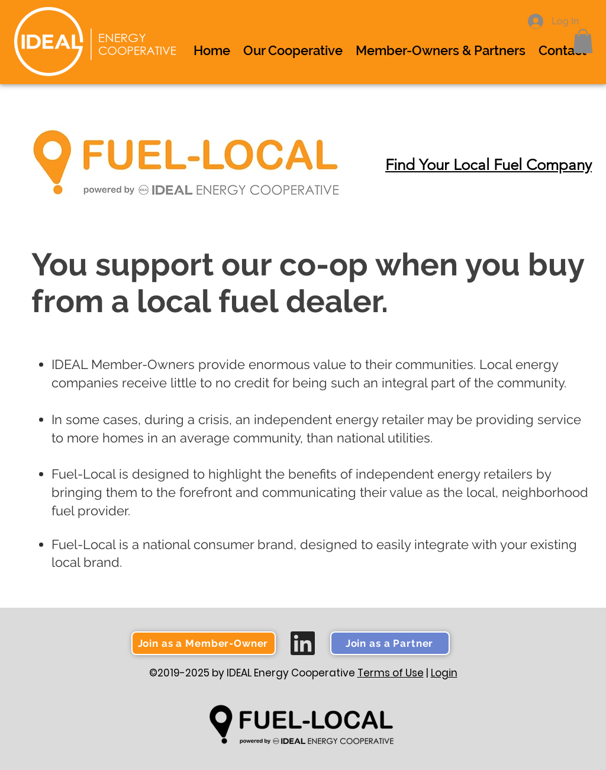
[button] (583, 41)
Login (444, 673)
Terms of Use (390, 673)
